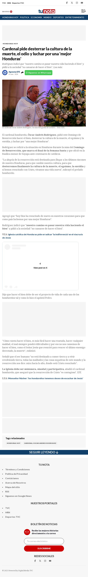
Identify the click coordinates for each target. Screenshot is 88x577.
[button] (22, 72)
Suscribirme (44, 548)
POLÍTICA (24, 17)
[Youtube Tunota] (82, 3)
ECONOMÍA (36, 17)
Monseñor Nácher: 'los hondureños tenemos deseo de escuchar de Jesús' (45, 378)
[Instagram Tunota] (77, 3)
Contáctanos (12, 478)
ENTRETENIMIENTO (74, 17)
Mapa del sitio (12, 487)
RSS (7, 491)
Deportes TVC (18, 3)
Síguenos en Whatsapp (38, 72)
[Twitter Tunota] (72, 3)
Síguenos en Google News (18, 496)
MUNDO (47, 17)
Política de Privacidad (16, 473)
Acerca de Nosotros (15, 482)
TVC (4, 3)
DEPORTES (58, 17)
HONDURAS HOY (10, 17)
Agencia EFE (14, 72)
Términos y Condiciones (17, 469)
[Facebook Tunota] (67, 3)
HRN (9, 3)
